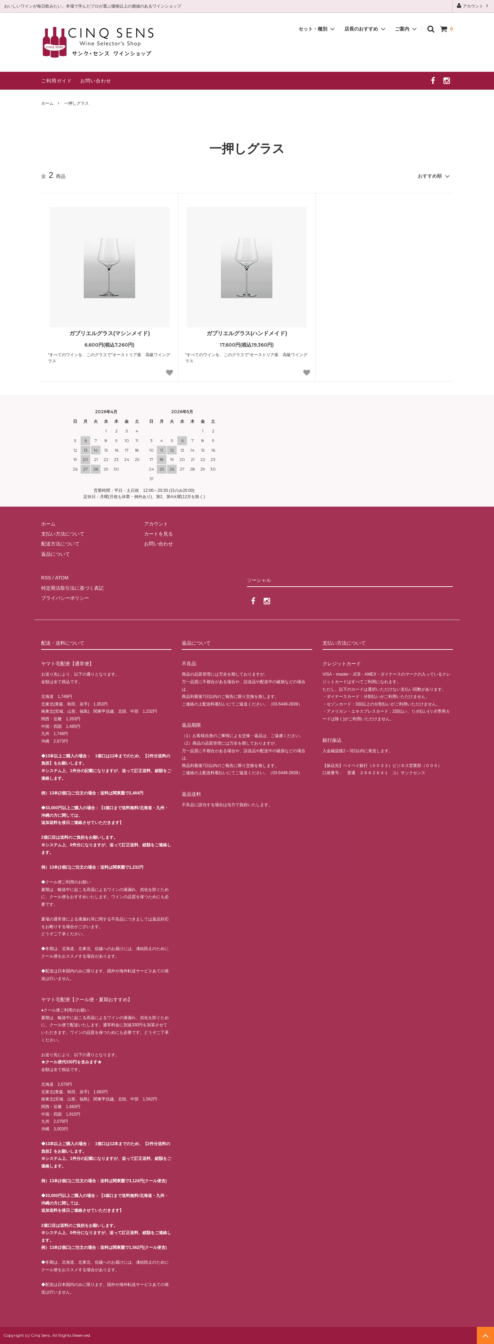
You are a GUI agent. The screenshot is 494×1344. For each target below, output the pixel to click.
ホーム (47, 103)
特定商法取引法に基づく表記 (72, 588)
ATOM (61, 577)
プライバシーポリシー (65, 598)
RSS (46, 577)
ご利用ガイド (56, 80)
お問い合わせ (95, 80)
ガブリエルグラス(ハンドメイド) (247, 333)
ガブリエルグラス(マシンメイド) (109, 333)
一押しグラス (76, 103)
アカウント (473, 6)
